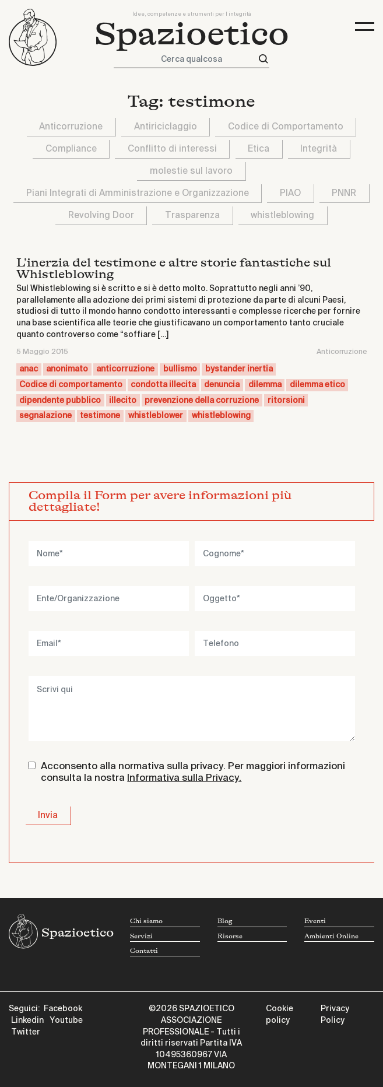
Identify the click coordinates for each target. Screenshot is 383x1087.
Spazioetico (191, 34)
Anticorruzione (71, 126)
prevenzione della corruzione (202, 401)
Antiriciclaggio (165, 126)
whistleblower (155, 416)
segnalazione (45, 416)
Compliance (71, 149)
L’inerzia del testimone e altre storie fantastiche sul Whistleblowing (173, 268)
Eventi (315, 921)
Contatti (144, 951)
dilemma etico (317, 385)
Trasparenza (192, 215)
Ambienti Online (331, 936)
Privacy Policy (335, 1015)
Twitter (25, 1032)
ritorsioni (286, 401)
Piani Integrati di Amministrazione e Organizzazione (137, 193)
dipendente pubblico (60, 401)
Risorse (230, 936)
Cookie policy (279, 1015)
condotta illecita (163, 385)
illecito (122, 401)
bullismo (180, 369)
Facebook (63, 1009)
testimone (100, 416)
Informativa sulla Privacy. (184, 778)
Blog (224, 921)
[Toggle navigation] (364, 26)
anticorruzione (125, 369)
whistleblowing (282, 215)
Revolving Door (101, 215)
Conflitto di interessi (172, 149)
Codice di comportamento (70, 385)
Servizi (141, 936)
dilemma (265, 385)
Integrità (318, 149)
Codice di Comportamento (285, 126)
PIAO (290, 193)
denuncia (222, 385)
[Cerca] (263, 59)
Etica (258, 149)
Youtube (66, 1020)
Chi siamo (146, 921)
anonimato (67, 369)
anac (28, 369)
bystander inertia (239, 369)
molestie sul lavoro (191, 171)
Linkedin (27, 1020)
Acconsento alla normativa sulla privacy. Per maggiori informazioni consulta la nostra (193, 772)
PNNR (344, 193)
